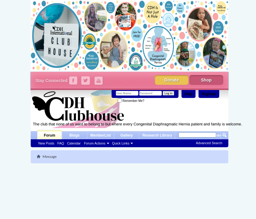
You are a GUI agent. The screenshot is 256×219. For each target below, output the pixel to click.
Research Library (157, 135)
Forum (49, 135)
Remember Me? (131, 101)
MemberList (100, 135)
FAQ (60, 143)
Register (209, 94)
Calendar (74, 143)
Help (188, 94)
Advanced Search (209, 143)
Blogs (74, 135)
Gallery (126, 135)
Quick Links (121, 143)
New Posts (46, 143)
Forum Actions (94, 143)
